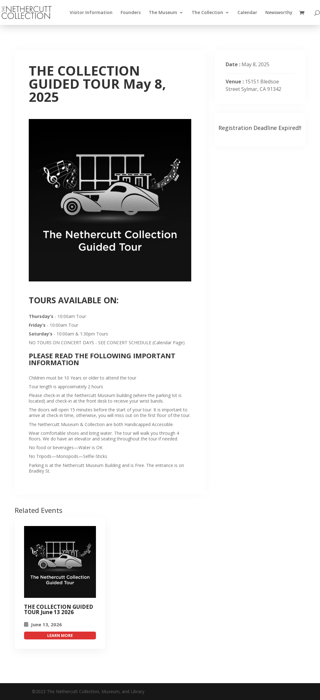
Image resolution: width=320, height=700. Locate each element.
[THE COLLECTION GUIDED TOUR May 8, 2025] (60, 562)
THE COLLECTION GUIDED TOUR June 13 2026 (58, 609)
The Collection (207, 12)
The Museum (163, 12)
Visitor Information (91, 12)
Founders (131, 12)
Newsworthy (278, 12)
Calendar (247, 12)
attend (60, 635)
